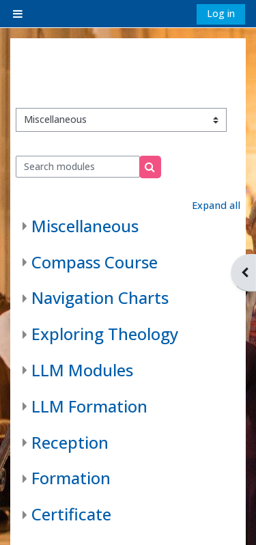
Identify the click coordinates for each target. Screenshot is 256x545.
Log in (221, 13)
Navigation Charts (100, 297)
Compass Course (94, 262)
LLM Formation (89, 406)
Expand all (216, 205)
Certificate (71, 514)
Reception (70, 442)
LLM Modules (82, 370)
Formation (71, 477)
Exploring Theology (104, 333)
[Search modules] (78, 167)
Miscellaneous (85, 225)
